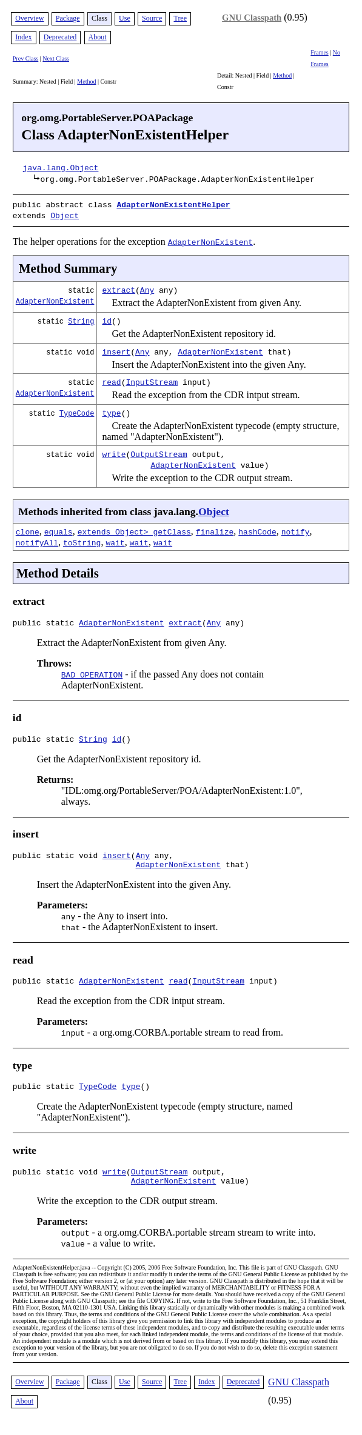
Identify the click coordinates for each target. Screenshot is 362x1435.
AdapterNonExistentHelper (173, 204)
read (111, 379)
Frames (319, 52)
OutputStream (158, 451)
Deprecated (60, 37)
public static (46, 621)
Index (23, 37)
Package (68, 18)
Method (86, 81)
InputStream (152, 379)
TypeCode (77, 410)
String (81, 318)
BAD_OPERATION (91, 673)
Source (152, 18)
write (114, 451)
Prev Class (26, 58)
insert (116, 349)
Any (147, 287)
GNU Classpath (251, 17)
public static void (57, 858)
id (107, 318)
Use (124, 18)
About (98, 37)
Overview (29, 18)
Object (64, 213)
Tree (180, 18)
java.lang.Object (61, 167)
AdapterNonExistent (55, 298)
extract (118, 287)
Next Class (55, 58)
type (111, 410)
